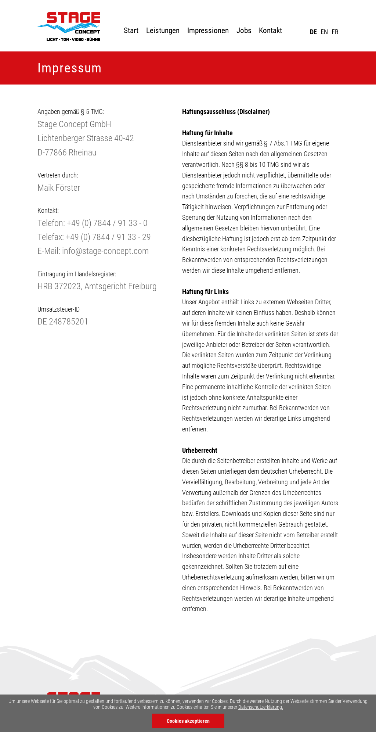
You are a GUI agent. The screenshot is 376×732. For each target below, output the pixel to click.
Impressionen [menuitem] (208, 31)
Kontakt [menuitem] (270, 31)
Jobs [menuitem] (244, 31)
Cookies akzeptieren (188, 721)
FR (335, 32)
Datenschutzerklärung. (260, 707)
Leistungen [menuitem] (163, 31)
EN (324, 32)
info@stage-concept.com (105, 251)
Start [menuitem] (131, 31)
